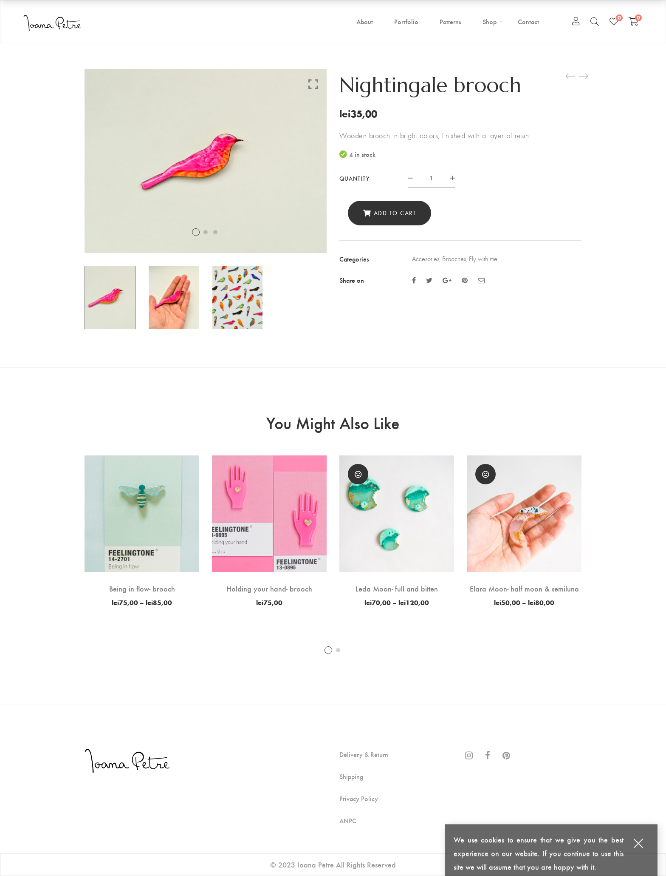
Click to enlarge (313, 83)
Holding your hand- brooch (269, 588)
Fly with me (483, 259)
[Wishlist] (614, 21)
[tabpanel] (142, 530)
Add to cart (395, 213)
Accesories (425, 259)
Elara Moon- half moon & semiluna (524, 588)
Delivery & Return (363, 754)
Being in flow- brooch (142, 588)
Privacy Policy (358, 798)
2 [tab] (338, 650)
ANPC (347, 820)
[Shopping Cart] (633, 21)
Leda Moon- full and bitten (397, 588)
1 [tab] (328, 650)
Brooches (454, 259)
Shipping (351, 776)
